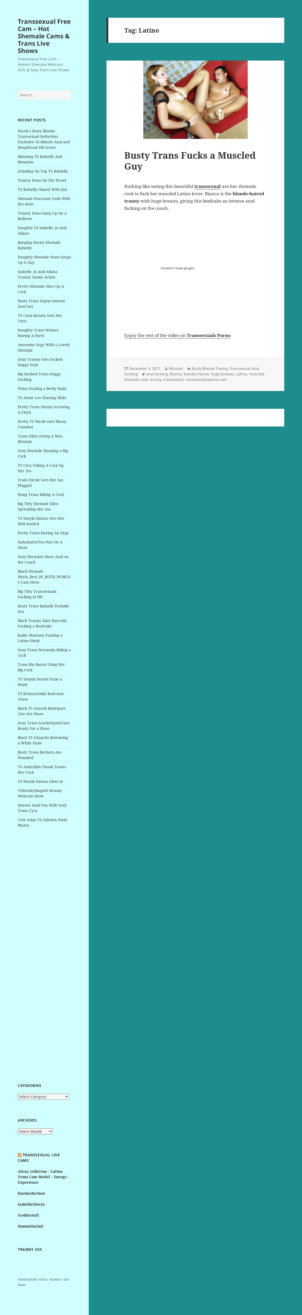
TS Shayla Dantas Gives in (40, 781)
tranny (155, 379)
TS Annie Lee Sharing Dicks (42, 397)
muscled (256, 373)
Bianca (176, 373)
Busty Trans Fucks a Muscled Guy (190, 160)
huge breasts (222, 373)
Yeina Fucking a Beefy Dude (42, 388)
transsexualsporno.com (206, 379)
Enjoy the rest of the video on (177, 335)
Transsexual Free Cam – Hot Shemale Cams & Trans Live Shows (44, 36)
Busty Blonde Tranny (209, 368)
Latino (241, 373)
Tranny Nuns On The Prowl (42, 180)
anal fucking (157, 373)
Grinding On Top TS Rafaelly (43, 171)
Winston (176, 368)
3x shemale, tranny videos (27, 1279)
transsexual (173, 379)
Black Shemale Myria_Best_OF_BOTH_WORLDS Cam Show (44, 577)
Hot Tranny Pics (55, 1279)
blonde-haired (196, 373)
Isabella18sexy (31, 1204)
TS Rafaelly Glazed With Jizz (42, 189)
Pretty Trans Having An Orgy (43, 532)
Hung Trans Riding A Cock (41, 494)
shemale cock (136, 379)
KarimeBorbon (31, 1193)
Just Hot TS (43, 1279)
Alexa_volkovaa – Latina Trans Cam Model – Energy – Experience (43, 1177)
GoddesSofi (28, 1215)
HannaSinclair (31, 1226)
